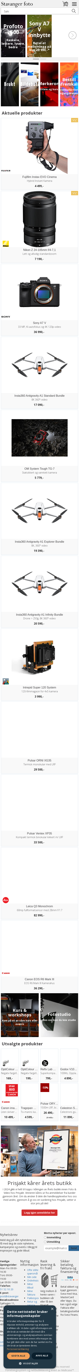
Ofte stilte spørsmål (32, 1271)
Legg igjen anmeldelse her (39, 1212)
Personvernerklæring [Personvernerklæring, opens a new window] (18, 1349)
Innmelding (54, 1237)
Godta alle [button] (18, 1355)
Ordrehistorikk (35, 1280)
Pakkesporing (34, 1298)
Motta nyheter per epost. (60, 1233)
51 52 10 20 (6, 1289)
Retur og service (32, 1303)
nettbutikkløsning (40, 1370)
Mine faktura (31, 1292)
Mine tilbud (30, 1285)
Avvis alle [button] (42, 1355)
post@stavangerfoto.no (13, 1296)
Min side (32, 1277)
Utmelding (53, 1241)
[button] (30, 1363)
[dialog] (30, 1336)
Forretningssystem (15, 1370)
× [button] (52, 1309)
